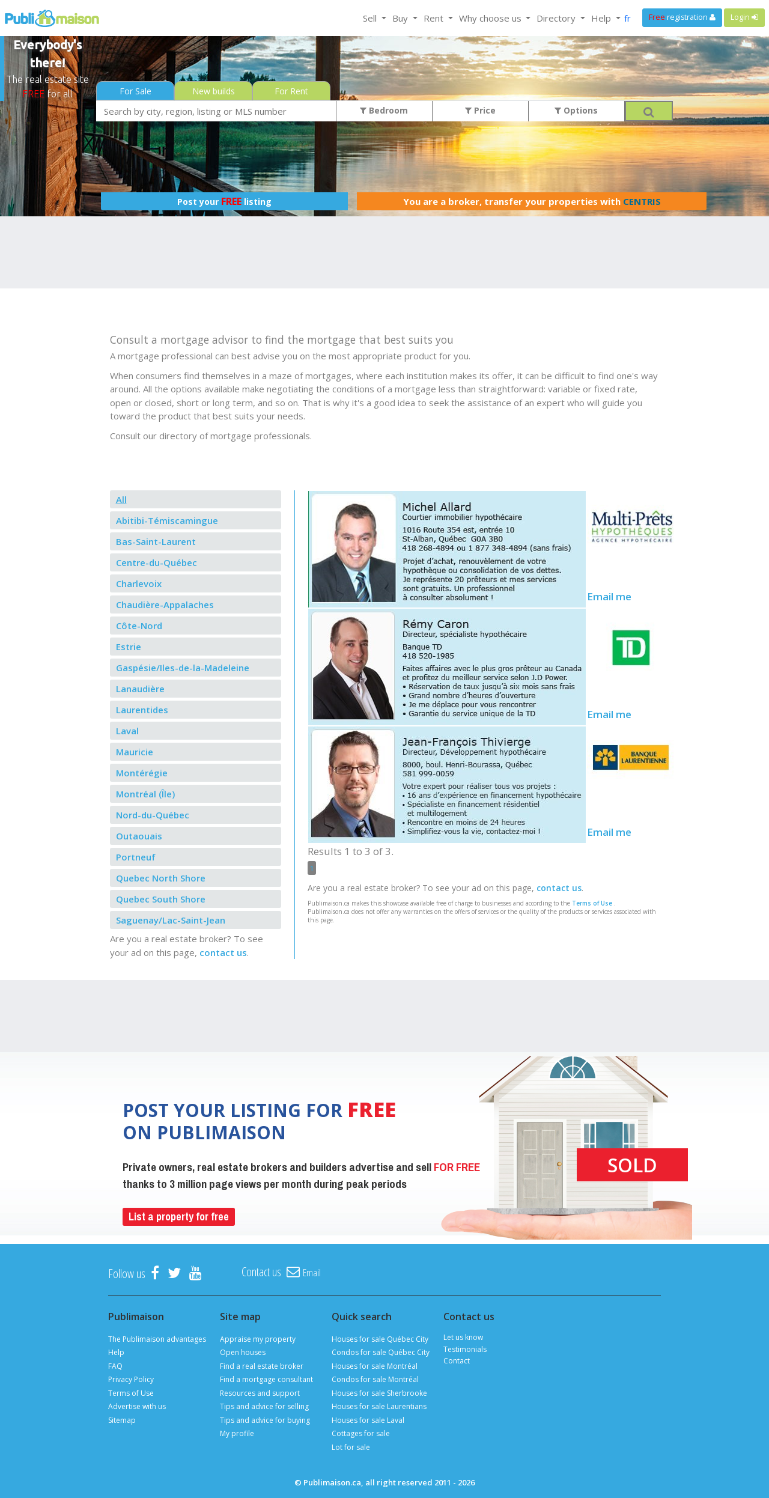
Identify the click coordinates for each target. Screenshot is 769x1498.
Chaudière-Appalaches (165, 604)
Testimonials (465, 1349)
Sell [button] (371, 18)
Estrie (128, 647)
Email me (609, 596)
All (121, 499)
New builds (213, 91)
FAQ (115, 1366)
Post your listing (224, 201)
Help (116, 1352)
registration (682, 17)
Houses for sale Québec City (380, 1339)
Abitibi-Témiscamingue (167, 520)
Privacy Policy (131, 1379)
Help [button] (602, 18)
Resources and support (260, 1393)
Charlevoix (139, 583)
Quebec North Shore (160, 878)
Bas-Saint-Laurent (156, 541)
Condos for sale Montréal (375, 1379)
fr (627, 18)
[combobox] (216, 111)
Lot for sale (351, 1447)
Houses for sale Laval (368, 1420)
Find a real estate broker (261, 1366)
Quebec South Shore (160, 899)
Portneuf (136, 857)
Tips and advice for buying (265, 1420)
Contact (456, 1361)
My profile (237, 1433)
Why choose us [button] (491, 18)
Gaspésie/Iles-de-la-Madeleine (182, 668)
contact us (223, 952)
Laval (127, 731)
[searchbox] (216, 111)
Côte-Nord (139, 626)
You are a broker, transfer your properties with (532, 201)
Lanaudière (140, 689)
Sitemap (122, 1420)
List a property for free (179, 1216)
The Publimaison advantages (157, 1339)
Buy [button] (401, 18)
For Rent (291, 91)
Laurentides (142, 710)
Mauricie (134, 752)
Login (744, 17)
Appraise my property (258, 1339)
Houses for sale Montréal (375, 1366)
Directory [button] (557, 18)
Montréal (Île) (145, 794)
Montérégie (142, 773)
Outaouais (139, 836)
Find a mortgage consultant (266, 1379)
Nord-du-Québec (152, 815)
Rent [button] (435, 18)
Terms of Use (592, 903)
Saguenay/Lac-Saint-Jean (170, 920)
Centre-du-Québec (156, 562)
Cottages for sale (361, 1433)
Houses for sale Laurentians (379, 1406)
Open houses (243, 1352)
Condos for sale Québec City (381, 1352)
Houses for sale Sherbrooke (379, 1393)
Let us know (463, 1337)
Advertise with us (137, 1406)
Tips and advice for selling (264, 1406)
